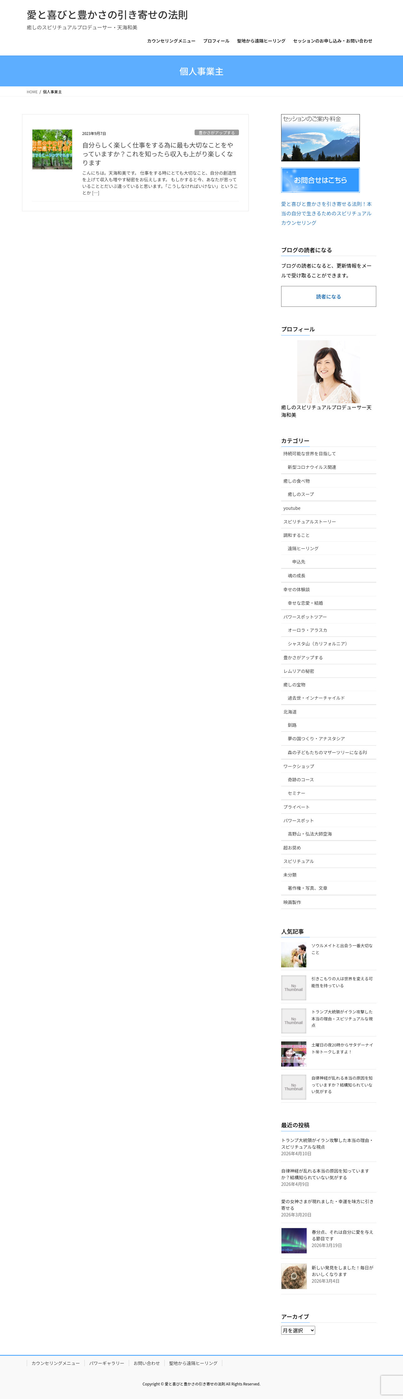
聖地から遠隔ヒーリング (193, 1363)
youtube (291, 508)
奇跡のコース (301, 779)
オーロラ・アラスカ (307, 630)
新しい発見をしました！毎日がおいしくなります (342, 1270)
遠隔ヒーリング (303, 548)
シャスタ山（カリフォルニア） (318, 643)
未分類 (290, 874)
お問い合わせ (146, 1363)
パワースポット (298, 820)
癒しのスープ (301, 494)
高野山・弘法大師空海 (310, 834)
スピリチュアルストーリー (309, 521)
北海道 (290, 711)
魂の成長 (296, 575)
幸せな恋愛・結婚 (305, 603)
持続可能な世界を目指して (309, 453)
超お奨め (292, 847)
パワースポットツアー (305, 617)
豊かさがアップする (217, 133)
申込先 (298, 561)
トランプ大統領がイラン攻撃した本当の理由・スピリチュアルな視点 (342, 1018)
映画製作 (292, 902)
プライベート (296, 807)
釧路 (292, 725)
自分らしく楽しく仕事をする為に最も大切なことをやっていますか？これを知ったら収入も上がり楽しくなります (157, 153)
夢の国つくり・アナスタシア (316, 738)
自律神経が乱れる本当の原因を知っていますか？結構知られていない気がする (342, 1084)
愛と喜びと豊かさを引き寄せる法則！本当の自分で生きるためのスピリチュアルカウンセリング (326, 213)
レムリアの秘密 (298, 671)
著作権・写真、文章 (307, 888)
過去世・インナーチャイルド (316, 698)
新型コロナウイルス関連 (312, 467)
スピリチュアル (298, 861)
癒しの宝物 (294, 684)
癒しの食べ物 (296, 481)
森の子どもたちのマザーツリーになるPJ (327, 752)
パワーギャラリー (106, 1363)
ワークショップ (298, 766)
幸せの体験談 (296, 589)
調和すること (296, 535)
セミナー (296, 793)
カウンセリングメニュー (55, 1363)
